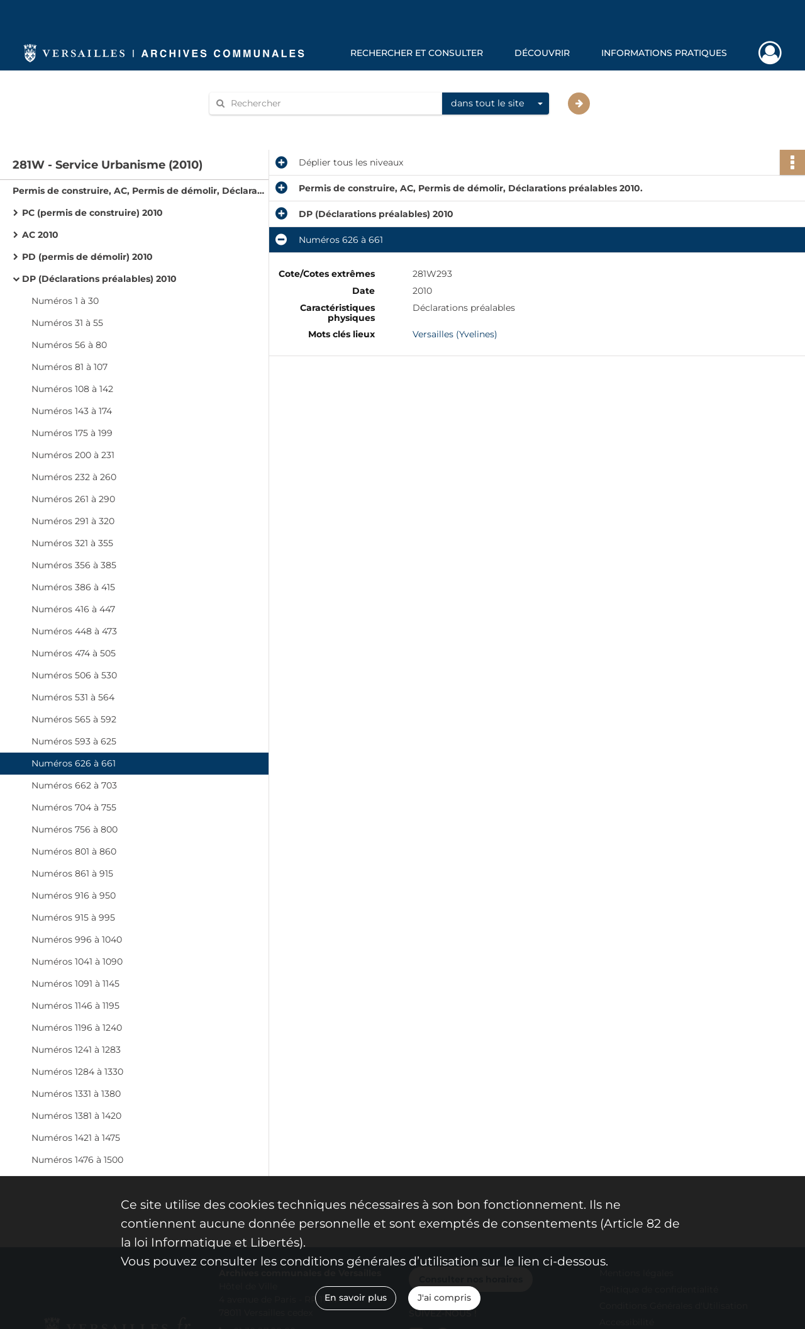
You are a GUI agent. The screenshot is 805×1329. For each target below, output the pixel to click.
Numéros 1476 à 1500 (77, 1159)
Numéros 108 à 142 (72, 389)
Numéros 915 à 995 (73, 917)
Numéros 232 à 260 (73, 477)
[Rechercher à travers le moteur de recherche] (332, 103)
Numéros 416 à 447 (73, 609)
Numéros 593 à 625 (73, 741)
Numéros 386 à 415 (73, 587)
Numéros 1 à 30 (65, 300)
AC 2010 (40, 234)
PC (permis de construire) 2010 (92, 212)
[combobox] (495, 104)
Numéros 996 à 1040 (76, 939)
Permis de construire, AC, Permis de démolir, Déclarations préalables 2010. (138, 190)
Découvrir (542, 53)
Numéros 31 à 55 (67, 322)
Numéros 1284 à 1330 (77, 1071)
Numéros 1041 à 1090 (77, 961)
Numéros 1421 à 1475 (75, 1137)
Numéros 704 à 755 (73, 807)
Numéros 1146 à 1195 (75, 1005)
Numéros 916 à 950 (73, 895)
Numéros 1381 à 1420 (76, 1115)
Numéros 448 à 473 (74, 631)
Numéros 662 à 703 (74, 785)
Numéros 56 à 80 (69, 344)
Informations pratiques (664, 53)
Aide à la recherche (259, 125)
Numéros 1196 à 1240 (76, 1027)
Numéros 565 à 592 (73, 719)
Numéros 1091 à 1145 (75, 983)
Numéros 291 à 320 (72, 521)
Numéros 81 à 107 (69, 367)
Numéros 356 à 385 (73, 565)
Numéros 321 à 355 (72, 543)
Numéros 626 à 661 (73, 763)
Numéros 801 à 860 (73, 851)
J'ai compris (444, 1297)
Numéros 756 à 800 (74, 829)
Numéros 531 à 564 (72, 697)
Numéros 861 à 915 (72, 873)
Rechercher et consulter (416, 53)
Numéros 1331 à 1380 (76, 1093)
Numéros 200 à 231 (72, 455)
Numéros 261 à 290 (73, 499)
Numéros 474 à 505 (73, 653)
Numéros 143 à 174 (71, 411)
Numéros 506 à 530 (74, 675)
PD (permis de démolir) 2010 (87, 256)
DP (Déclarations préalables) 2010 (99, 278)
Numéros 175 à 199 (72, 433)
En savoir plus (356, 1297)
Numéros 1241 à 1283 (76, 1049)
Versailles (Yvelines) (455, 334)
